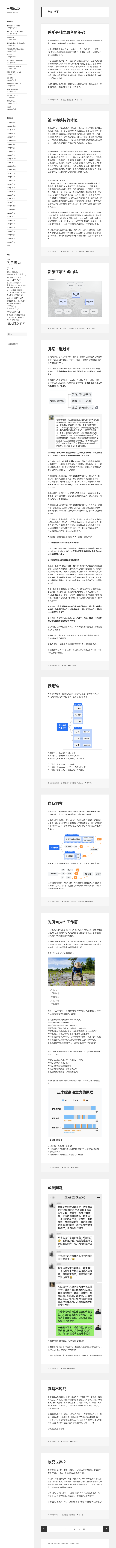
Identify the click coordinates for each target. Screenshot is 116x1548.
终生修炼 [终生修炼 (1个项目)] (17, 303)
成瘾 (64, 1368)
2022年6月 (10, 184)
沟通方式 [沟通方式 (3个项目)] (18, 298)
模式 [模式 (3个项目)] (19, 295)
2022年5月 (10, 188)
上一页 (44, 1529)
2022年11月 (10, 170)
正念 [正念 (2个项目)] (10, 298)
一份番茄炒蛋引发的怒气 (15, 66)
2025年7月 (10, 133)
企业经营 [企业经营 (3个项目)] (21, 274)
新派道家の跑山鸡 (12, 95)
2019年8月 (10, 238)
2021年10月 (10, 209)
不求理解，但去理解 (13, 26)
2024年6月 (10, 159)
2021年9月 (10, 213)
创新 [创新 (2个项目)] (10, 285)
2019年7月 (10, 242)
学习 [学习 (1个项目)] (20, 285)
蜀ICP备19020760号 (54, 1543)
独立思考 (70, 100)
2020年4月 (10, 227)
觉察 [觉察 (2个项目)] (16, 317)
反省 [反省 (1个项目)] (15, 285)
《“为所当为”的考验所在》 (58, 930)
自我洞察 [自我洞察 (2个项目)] (20, 315)
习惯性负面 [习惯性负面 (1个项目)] (11, 274)
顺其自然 (82, 328)
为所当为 (65, 328)
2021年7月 (10, 220)
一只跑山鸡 (13, 8)
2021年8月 (10, 217)
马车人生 (80, 783)
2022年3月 (10, 195)
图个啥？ (10, 55)
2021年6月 (10, 224)
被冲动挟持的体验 (12, 89)
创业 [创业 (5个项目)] (17, 280)
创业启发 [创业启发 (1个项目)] (10, 283)
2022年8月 (10, 177)
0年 (8, 246)
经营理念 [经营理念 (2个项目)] (11, 306)
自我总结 (74, 901)
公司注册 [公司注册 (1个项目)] (17, 277)
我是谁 (9, 107)
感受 (64, 100)
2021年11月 (10, 206)
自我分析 (66, 783)
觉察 (65, 666)
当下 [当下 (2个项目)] (10, 290)
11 (84, 1528)
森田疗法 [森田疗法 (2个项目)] (11, 295)
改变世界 (72, 1515)
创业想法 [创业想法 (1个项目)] (17, 283)
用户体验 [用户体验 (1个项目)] (17, 301)
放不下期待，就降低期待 (15, 60)
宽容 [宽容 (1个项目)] (25, 285)
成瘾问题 (55, 1188)
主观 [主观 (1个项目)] (9, 272)
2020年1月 (10, 231)
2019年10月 (10, 235)
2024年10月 (10, 148)
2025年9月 (10, 130)
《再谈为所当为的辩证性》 (81, 930)
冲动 (64, 251)
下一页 (106, 1529)
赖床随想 (10, 78)
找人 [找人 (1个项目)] (9, 292)
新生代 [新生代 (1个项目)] (19, 292)
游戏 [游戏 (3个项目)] (10, 301)
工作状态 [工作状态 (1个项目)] (10, 287)
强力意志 (65, 1515)
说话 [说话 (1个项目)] (9, 320)
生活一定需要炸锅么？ (14, 72)
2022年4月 (10, 191)
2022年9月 (10, 173)
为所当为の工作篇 (63, 922)
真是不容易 (57, 1389)
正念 (75, 251)
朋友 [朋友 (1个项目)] (25, 292)
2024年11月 (10, 144)
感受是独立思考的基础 (14, 84)
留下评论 (79, 100)
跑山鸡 (71, 328)
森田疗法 (70, 251)
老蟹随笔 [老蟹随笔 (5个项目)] (13, 311)
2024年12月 (10, 140)
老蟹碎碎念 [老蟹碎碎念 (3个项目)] (13, 308)
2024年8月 (10, 151)
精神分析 (81, 251)
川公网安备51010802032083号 (69, 1543)
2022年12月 (10, 166)
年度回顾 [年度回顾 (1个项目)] (17, 287)
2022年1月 (10, 202)
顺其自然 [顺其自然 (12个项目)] (16, 323)
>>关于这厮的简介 (13, 344)
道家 (76, 328)
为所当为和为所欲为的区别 (15, 49)
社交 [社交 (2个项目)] (24, 301)
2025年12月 (10, 122)
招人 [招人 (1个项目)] (14, 292)
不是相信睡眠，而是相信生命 (16, 43)
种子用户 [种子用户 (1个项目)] (10, 303)
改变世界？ (57, 1462)
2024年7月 (10, 155)
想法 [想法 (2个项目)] (16, 290)
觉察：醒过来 (11, 101)
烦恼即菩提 (10, 37)
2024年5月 (10, 162)
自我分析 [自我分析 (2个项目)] (11, 315)
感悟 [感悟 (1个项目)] (21, 290)
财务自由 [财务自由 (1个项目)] (15, 320)
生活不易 (66, 1441)
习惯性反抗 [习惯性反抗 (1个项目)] (16, 272)
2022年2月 (10, 199)
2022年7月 (10, 180)
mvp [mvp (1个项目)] (9, 259)
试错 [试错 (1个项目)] (21, 317)
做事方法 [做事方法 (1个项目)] (10, 277)
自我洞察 (73, 783)
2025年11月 (10, 126)
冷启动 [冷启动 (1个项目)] (10, 280)
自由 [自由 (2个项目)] (10, 317)
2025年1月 (10, 137)
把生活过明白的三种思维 (15, 31)
